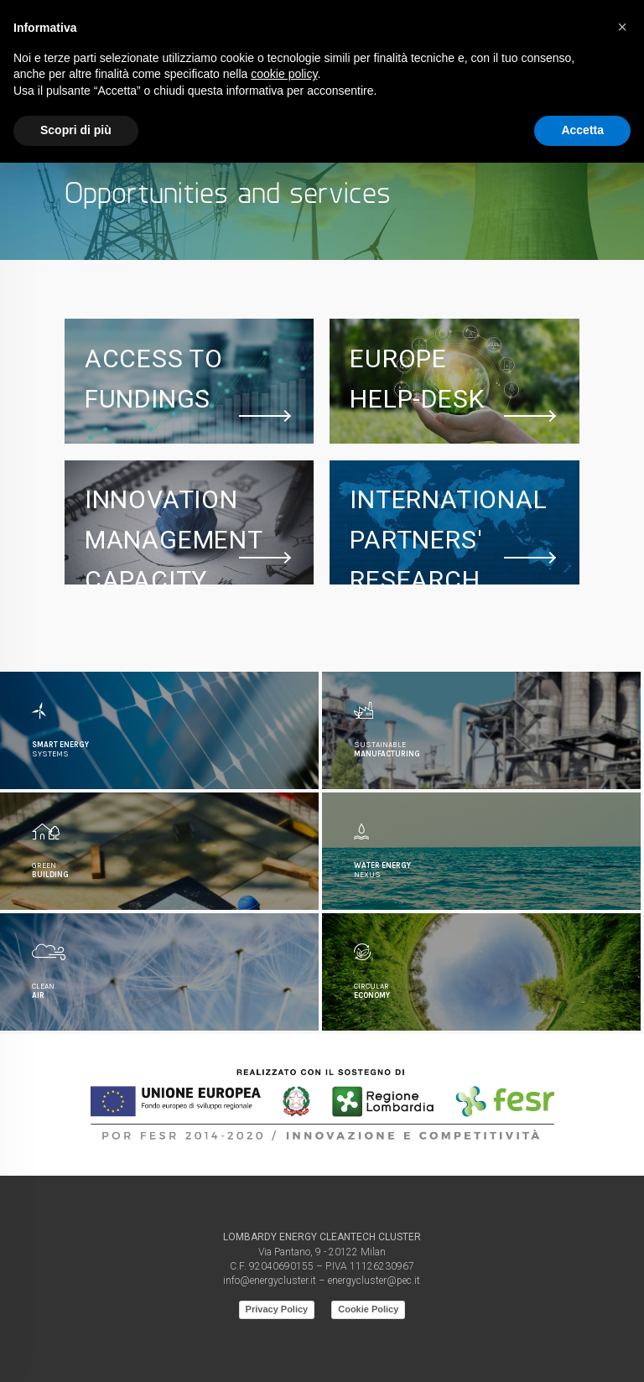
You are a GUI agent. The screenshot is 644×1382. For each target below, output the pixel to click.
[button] (622, 26)
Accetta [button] (582, 130)
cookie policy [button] (284, 74)
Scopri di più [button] (76, 130)
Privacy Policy (277, 1309)
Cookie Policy (368, 1309)
